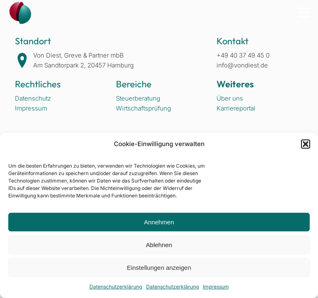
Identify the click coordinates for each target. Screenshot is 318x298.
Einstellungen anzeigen (159, 267)
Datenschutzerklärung (115, 287)
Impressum (216, 287)
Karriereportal (236, 108)
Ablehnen (159, 244)
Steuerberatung (138, 98)
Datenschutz (33, 98)
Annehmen (159, 222)
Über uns (230, 98)
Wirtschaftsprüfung (143, 108)
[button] (305, 144)
